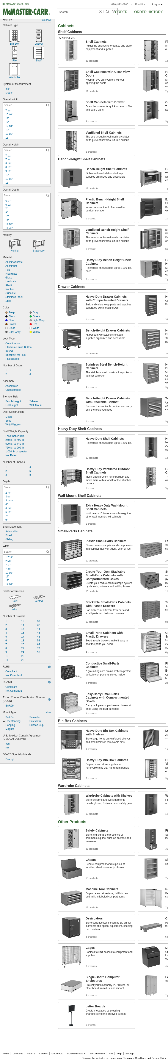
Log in (157, 4)
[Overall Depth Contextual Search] (27, 195)
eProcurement (97, 1053)
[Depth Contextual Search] (27, 487)
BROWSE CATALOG (17, 4)
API (111, 1053)
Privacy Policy (159, 1058)
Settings (129, 1053)
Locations (18, 1053)
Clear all (46, 20)
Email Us (140, 4)
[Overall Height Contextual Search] (27, 150)
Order (121, 12)
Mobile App (57, 1053)
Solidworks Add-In (76, 1053)
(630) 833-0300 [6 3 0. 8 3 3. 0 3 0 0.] (119, 4)
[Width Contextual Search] (27, 552)
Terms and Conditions (134, 1058)
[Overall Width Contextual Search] (27, 105)
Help (119, 1053)
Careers (43, 1053)
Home (6, 1053)
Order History (148, 12)
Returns (31, 1053)
